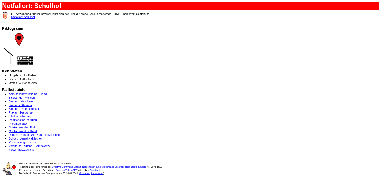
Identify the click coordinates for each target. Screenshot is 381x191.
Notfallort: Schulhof (23, 17)
